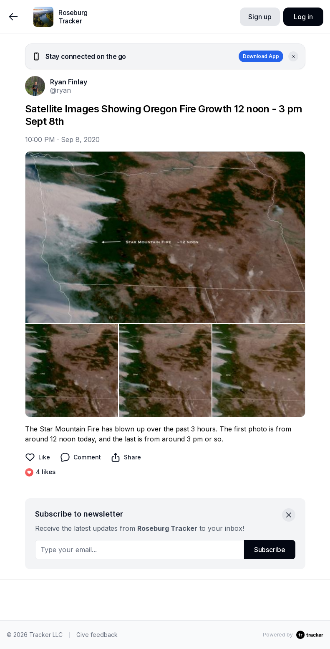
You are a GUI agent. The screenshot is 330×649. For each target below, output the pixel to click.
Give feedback (97, 634)
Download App (261, 56)
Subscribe (269, 549)
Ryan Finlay (68, 82)
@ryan (60, 90)
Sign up (259, 17)
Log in (303, 17)
